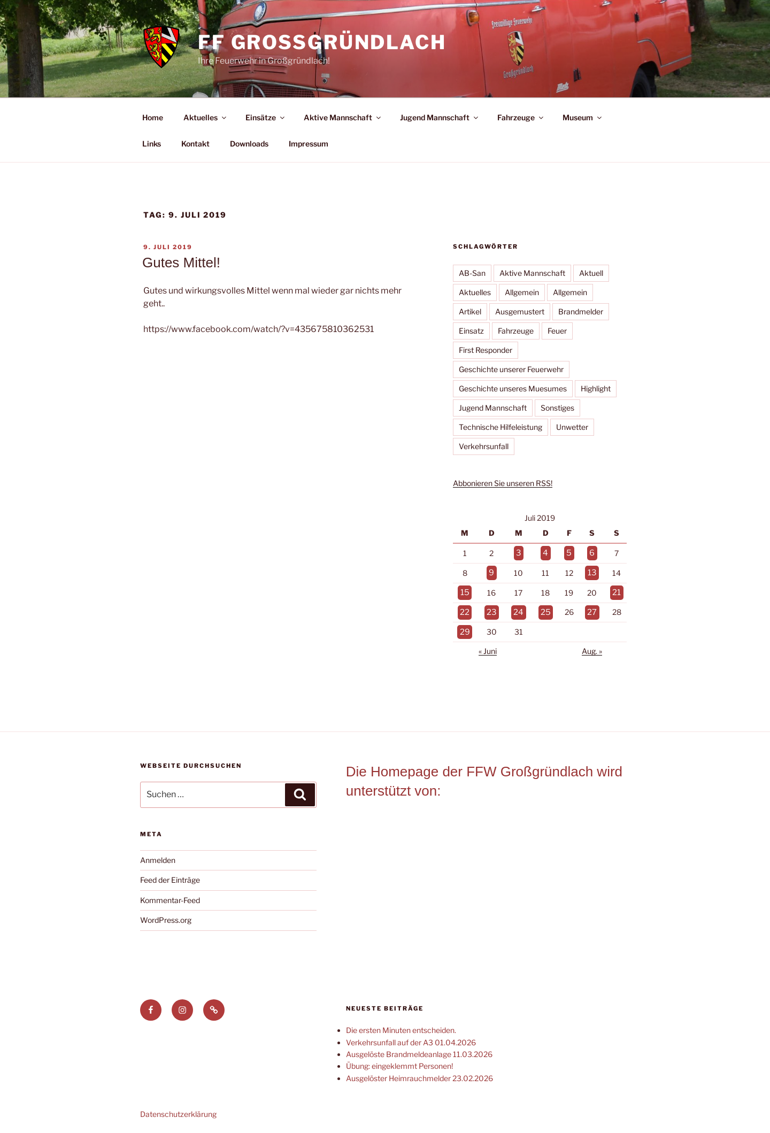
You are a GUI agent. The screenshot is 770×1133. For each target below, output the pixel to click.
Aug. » (592, 645)
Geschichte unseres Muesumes (513, 388)
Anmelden (157, 854)
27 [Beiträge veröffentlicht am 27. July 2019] (592, 608)
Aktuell (591, 273)
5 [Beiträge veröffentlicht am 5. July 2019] (568, 552)
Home (152, 117)
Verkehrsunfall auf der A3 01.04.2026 (411, 1036)
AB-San (472, 273)
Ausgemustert (519, 311)
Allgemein (522, 292)
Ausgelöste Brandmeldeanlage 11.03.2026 (419, 1048)
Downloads (249, 143)
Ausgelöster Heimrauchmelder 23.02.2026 (419, 1072)
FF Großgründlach (322, 42)
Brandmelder (580, 311)
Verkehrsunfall (484, 446)
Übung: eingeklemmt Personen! (399, 1060)
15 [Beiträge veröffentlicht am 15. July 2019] (464, 589)
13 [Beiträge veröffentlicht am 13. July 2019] (592, 570)
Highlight (596, 388)
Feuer (557, 330)
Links (151, 143)
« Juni (488, 645)
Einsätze (265, 117)
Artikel (470, 311)
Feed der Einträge (170, 873)
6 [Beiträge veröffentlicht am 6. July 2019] (591, 552)
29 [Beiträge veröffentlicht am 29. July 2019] (464, 626)
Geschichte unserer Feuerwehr (511, 369)
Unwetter (572, 426)
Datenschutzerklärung (178, 1108)
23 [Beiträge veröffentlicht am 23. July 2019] (491, 608)
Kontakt (195, 143)
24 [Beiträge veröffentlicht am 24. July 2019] (518, 608)
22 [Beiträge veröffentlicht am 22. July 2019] (464, 608)
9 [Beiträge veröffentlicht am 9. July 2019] (491, 570)
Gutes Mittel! (181, 263)
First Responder (485, 349)
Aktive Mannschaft (343, 117)
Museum (583, 117)
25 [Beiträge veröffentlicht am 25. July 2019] (545, 608)
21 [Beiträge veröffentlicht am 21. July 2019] (616, 589)
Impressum (308, 143)
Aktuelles (205, 117)
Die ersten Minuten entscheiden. (401, 1024)
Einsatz (471, 330)
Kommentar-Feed (170, 894)
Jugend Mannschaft (440, 117)
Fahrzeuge (521, 117)
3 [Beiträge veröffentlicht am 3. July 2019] (518, 552)
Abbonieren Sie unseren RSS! (502, 483)
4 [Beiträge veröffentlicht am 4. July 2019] (545, 552)
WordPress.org (165, 914)
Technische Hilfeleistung (500, 426)
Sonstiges (557, 407)
